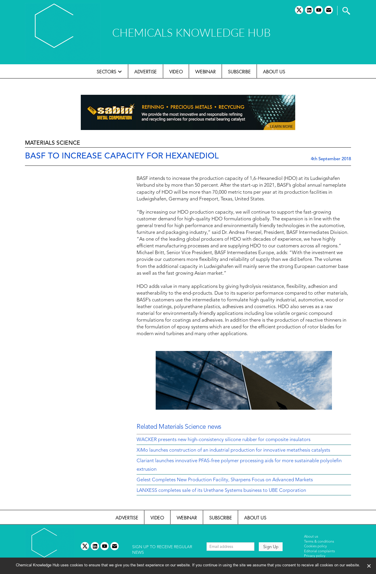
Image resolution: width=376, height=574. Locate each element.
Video (176, 72)
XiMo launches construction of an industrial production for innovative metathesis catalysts (233, 450)
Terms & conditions (319, 541)
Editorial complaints (319, 551)
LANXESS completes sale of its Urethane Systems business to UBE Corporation (221, 490)
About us (274, 72)
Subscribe (239, 72)
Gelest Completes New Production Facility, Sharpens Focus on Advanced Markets (225, 480)
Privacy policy (314, 556)
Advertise (145, 72)
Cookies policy (315, 546)
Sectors (106, 72)
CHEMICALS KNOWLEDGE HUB (191, 32)
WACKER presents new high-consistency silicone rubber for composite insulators (223, 440)
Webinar (205, 72)
